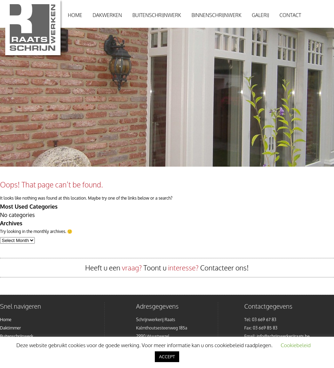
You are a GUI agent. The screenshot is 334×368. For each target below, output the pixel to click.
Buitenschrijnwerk (156, 15)
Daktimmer (10, 328)
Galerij (260, 15)
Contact (290, 15)
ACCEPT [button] (167, 356)
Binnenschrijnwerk (216, 15)
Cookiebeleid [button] (296, 345)
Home (75, 15)
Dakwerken (107, 15)
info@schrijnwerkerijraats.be (283, 336)
